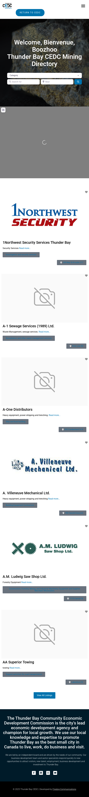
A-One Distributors (17, 409)
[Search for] (23, 81)
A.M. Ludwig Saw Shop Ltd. (25, 577)
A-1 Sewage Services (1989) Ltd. (28, 326)
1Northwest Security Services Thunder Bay (37, 242)
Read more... (25, 248)
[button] (83, 6)
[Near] (57, 81)
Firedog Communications (64, 789)
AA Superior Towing (18, 662)
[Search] (78, 81)
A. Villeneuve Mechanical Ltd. (26, 493)
